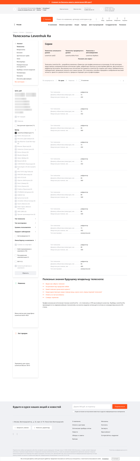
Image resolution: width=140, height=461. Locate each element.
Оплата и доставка (65, 25)
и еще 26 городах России (25, 10)
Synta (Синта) (22, 198)
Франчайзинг (105, 432)
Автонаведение (23, 236)
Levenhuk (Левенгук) (25, 133)
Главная (15, 32)
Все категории (19, 82)
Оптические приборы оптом (81, 428)
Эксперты (104, 428)
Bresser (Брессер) (24, 146)
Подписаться (120, 406)
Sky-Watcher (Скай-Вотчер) (26, 142)
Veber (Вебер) (22, 158)
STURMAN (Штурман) (25, 192)
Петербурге (46, 8)
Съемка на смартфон (24, 245)
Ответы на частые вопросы (55, 295)
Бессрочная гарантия (26, 125)
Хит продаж (21, 117)
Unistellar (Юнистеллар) (26, 201)
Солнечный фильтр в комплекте (24, 267)
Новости (75, 432)
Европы (39, 10)
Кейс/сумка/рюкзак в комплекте (24, 250)
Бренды (84, 25)
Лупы (18, 59)
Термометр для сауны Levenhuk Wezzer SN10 (22, 364)
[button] (62, 9)
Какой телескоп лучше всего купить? (58, 289)
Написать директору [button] (43, 428)
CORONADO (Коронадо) (26, 164)
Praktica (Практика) (24, 189)
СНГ (34, 10)
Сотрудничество (111, 25)
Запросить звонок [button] (22, 428)
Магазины (104, 421)
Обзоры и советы (78, 435)
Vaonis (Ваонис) (23, 204)
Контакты (104, 425)
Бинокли (19, 53)
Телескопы (29, 32)
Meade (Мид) (22, 155)
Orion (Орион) (23, 186)
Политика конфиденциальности (118, 450)
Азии (44, 10)
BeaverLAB (21, 161)
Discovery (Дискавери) (24, 79)
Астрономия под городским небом (57, 286)
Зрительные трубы (23, 56)
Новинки (71, 80)
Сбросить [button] (25, 273)
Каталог (21, 32)
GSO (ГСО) (21, 177)
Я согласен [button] (115, 459)
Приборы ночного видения (26, 70)
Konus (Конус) (22, 152)
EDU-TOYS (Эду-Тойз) (25, 171)
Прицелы (20, 76)
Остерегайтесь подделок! (109, 435)
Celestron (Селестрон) (25, 149)
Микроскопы (21, 50)
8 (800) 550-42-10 (89, 10)
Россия (19, 25)
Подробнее (105, 459)
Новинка (20, 121)
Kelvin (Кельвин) (23, 136)
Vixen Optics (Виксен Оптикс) (24, 208)
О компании (52, 25)
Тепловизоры (21, 73)
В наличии (85, 80)
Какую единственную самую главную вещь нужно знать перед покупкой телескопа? (74, 292)
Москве (38, 8)
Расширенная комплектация (23, 256)
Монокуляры (21, 62)
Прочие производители (26, 214)
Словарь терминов (52, 297)
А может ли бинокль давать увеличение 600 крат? (72, 2)
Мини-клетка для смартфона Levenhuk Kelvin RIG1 (24, 314)
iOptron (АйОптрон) (24, 180)
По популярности (48, 80)
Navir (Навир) (22, 183)
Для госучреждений (96, 25)
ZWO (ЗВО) (21, 211)
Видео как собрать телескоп (55, 284)
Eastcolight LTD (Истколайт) (26, 168)
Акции (77, 25)
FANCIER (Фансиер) (24, 174)
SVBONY (21, 195)
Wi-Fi (20, 261)
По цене (61, 80)
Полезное (122, 25)
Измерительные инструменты (22, 66)
